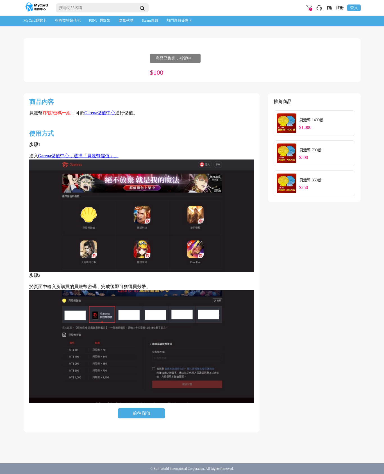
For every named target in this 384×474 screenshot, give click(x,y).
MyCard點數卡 (35, 20)
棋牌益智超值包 (68, 20)
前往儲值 (142, 413)
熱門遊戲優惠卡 (179, 20)
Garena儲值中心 (99, 112)
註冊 (340, 8)
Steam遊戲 (150, 20)
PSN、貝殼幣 (99, 20)
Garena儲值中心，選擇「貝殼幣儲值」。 (78, 155)
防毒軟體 (126, 20)
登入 (354, 8)
